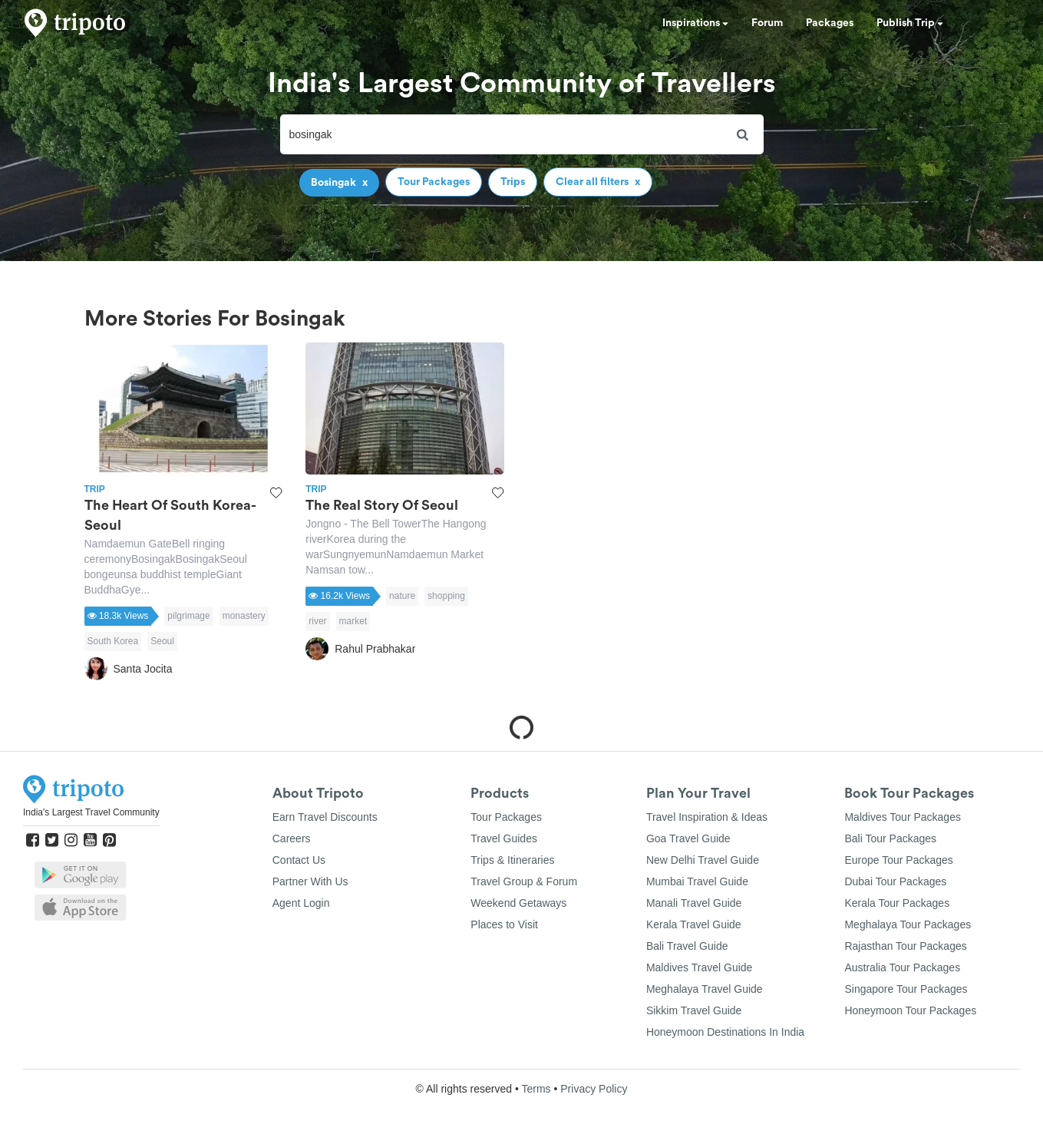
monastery (244, 615)
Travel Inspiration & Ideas (706, 817)
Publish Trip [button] (909, 23)
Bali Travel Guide (687, 946)
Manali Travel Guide (694, 903)
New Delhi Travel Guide (702, 860)
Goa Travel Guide (688, 838)
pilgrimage (188, 615)
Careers (291, 838)
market (353, 621)
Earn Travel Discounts (325, 817)
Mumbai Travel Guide (697, 881)
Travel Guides (503, 838)
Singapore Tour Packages (905, 989)
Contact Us (298, 860)
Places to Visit (504, 924)
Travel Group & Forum (523, 881)
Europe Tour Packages (898, 860)
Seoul (162, 641)
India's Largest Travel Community (91, 812)
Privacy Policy (593, 1089)
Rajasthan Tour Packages (905, 946)
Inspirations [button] (695, 23)
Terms (535, 1089)
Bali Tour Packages (890, 838)
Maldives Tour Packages (902, 817)
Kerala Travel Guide (693, 924)
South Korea (113, 641)
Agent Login (301, 903)
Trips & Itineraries (512, 860)
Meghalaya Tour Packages (907, 924)
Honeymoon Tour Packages (910, 1010)
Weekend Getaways (518, 903)
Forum (767, 23)
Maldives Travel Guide (699, 967)
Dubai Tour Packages (895, 881)
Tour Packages (506, 817)
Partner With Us (310, 881)
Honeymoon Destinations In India (725, 1032)
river (317, 621)
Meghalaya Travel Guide (704, 989)
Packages (829, 23)
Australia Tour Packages (902, 967)
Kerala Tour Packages (896, 903)
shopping (446, 595)
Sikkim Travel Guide (693, 1010)
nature (402, 595)
